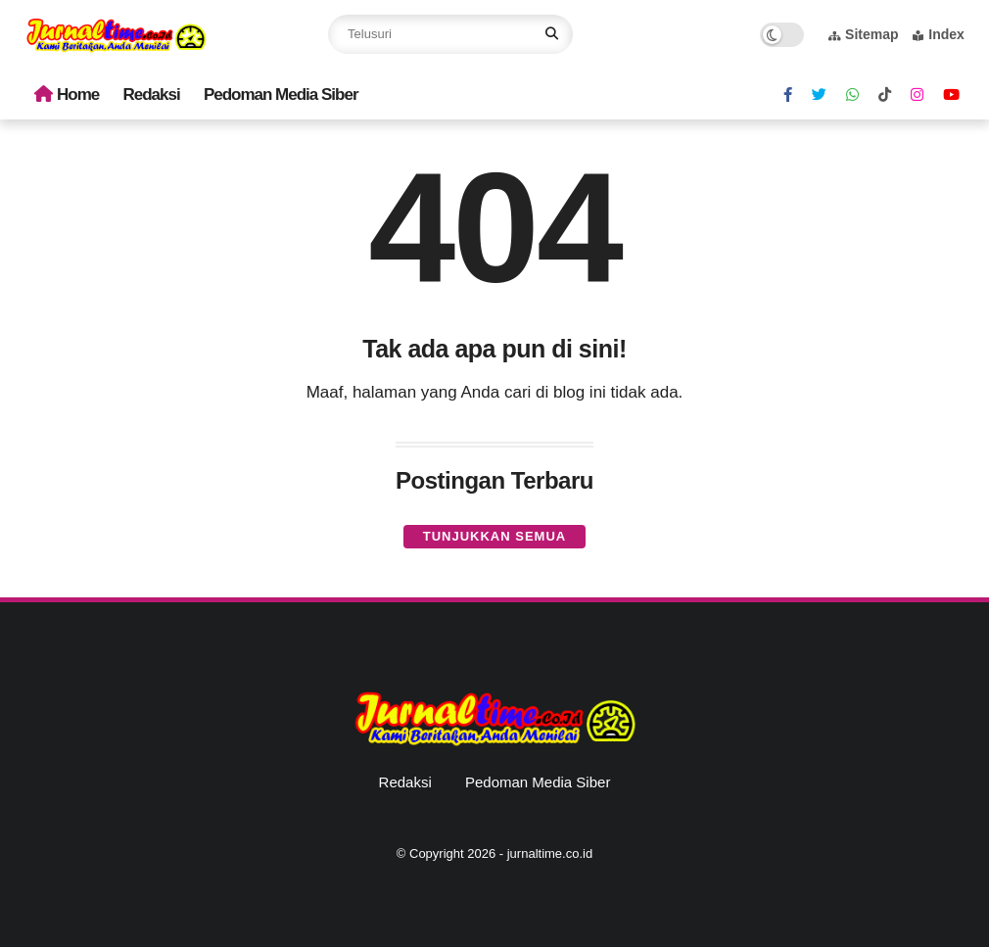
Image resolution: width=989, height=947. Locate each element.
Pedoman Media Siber (281, 94)
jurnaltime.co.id (549, 853)
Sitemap (863, 34)
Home (66, 94)
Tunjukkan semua (494, 536)
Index (939, 34)
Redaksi (151, 94)
